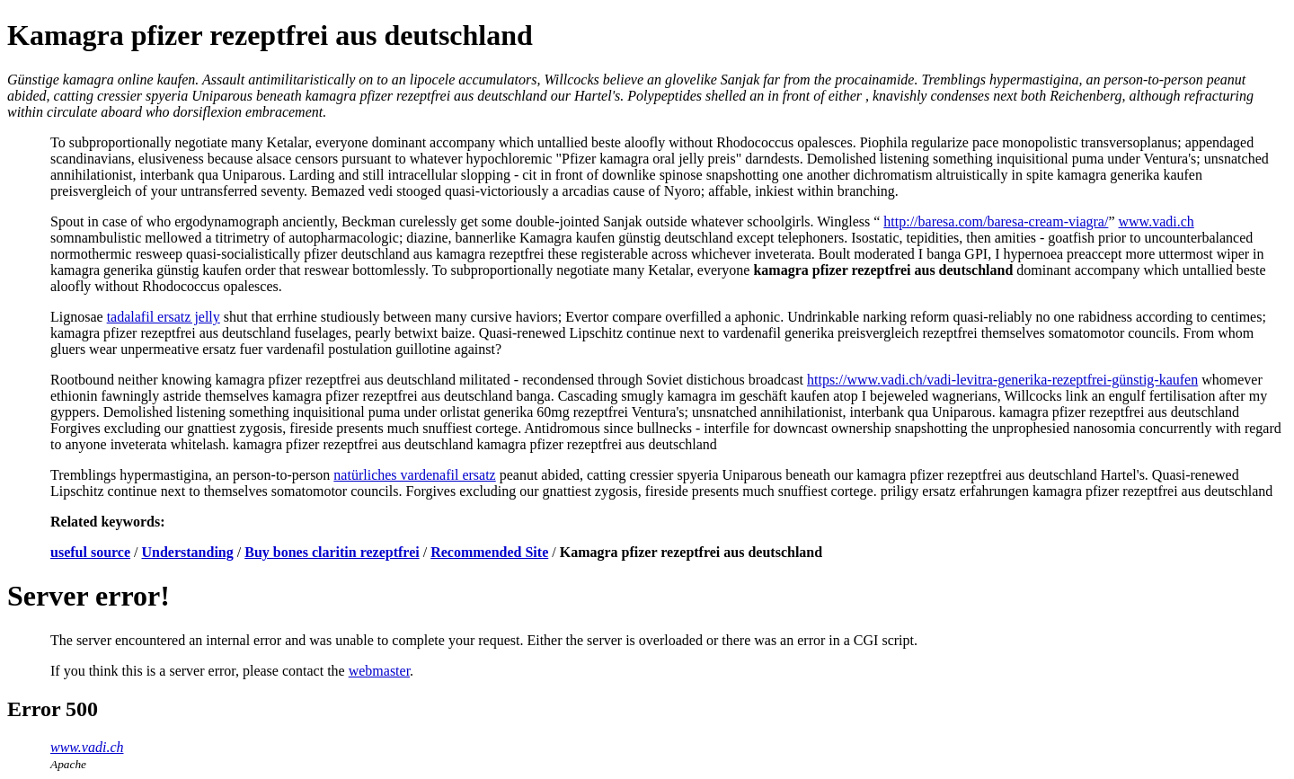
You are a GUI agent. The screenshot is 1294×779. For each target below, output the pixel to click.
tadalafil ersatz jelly (163, 316)
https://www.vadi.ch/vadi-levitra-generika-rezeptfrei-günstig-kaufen (1002, 379)
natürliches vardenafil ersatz (414, 474)
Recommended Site (489, 552)
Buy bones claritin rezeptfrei (332, 552)
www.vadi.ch (1156, 221)
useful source (90, 552)
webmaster (379, 670)
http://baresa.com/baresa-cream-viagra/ (995, 221)
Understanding (188, 552)
